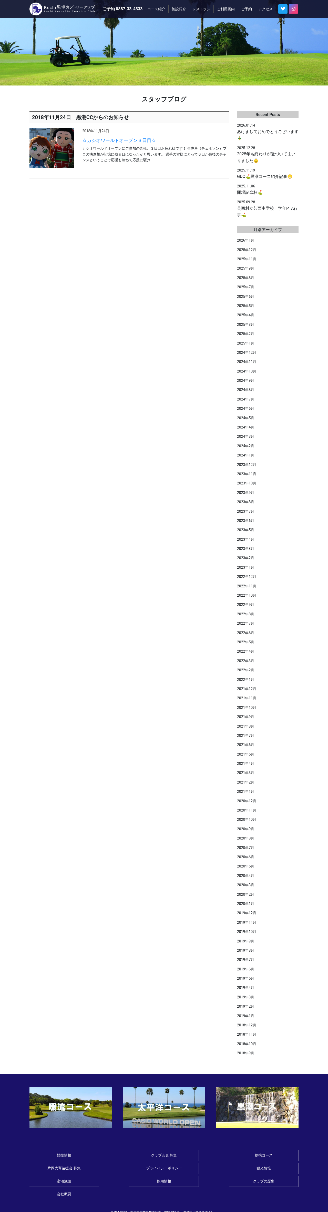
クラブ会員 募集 (109, 1156)
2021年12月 (246, 689)
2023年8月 (245, 502)
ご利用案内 (226, 9)
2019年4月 (245, 988)
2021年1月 (245, 791)
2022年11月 (246, 586)
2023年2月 (245, 558)
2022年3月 (245, 661)
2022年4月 (245, 651)
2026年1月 (245, 240)
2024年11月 (246, 362)
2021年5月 (245, 754)
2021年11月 (246, 698)
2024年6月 (245, 408)
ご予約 (246, 9)
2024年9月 (245, 380)
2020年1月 (245, 904)
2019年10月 (246, 932)
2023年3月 (245, 549)
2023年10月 (246, 483)
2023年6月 (245, 521)
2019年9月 (245, 941)
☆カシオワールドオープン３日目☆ (119, 140)
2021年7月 (245, 735)
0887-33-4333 (129, 8)
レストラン (201, 9)
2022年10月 (246, 595)
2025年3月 (245, 324)
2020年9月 (245, 829)
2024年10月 (246, 371)
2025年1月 (245, 343)
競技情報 (55, 1156)
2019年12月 (246, 913)
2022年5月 (245, 642)
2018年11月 (246, 1034)
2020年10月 (246, 819)
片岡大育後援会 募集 (218, 1156)
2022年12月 (246, 577)
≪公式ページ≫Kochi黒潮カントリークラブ (64, 9)
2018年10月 (246, 1044)
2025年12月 (246, 250)
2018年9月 (245, 1053)
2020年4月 (245, 876)
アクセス (265, 9)
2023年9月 (245, 493)
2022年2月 (245, 670)
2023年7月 (245, 511)
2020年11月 (246, 810)
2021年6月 (245, 745)
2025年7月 (245, 287)
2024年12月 (246, 352)
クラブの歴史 (218, 1170)
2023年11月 (246, 474)
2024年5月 (245, 418)
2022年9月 (245, 605)
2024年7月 (245, 399)
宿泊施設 (109, 1170)
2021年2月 (245, 782)
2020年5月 (245, 866)
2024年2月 (245, 446)
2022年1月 (245, 679)
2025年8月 (245, 278)
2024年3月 (245, 436)
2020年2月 (245, 894)
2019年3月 (245, 997)
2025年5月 (245, 306)
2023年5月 (245, 530)
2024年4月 (245, 427)
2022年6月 (245, 633)
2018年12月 (246, 1025)
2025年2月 (245, 334)
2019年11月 (246, 922)
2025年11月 (246, 259)
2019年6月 (245, 969)
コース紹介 (156, 9)
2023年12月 (246, 465)
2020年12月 (246, 801)
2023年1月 (245, 567)
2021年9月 (245, 717)
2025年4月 (245, 315)
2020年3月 (245, 885)
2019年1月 (245, 1016)
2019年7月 (245, 960)
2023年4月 (245, 539)
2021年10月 (246, 707)
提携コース (164, 1156)
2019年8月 (245, 950)
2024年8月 (245, 390)
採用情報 (164, 1170)
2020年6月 (245, 857)
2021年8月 (245, 726)
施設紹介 (179, 9)
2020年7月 (245, 848)
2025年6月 (245, 296)
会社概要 (273, 1170)
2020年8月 (245, 838)
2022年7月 (245, 623)
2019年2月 (245, 1006)
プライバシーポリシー (273, 1156)
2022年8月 (245, 614)
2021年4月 (245, 763)
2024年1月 (245, 455)
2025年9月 (245, 268)
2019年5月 (245, 978)
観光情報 (55, 1170)
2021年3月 (245, 773)
